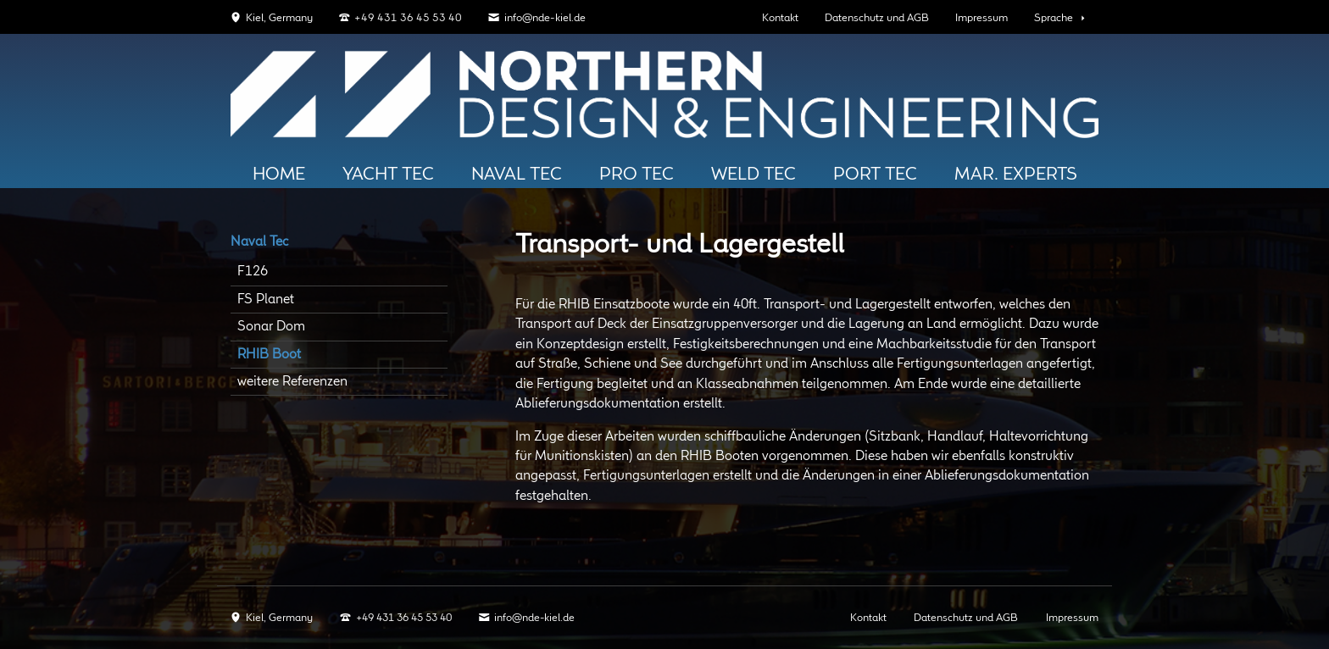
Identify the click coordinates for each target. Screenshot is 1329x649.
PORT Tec (875, 174)
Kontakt (780, 18)
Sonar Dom (271, 326)
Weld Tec (753, 174)
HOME (279, 174)
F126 (252, 271)
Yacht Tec (388, 174)
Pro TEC (636, 174)
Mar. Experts (1015, 174)
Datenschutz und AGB (877, 18)
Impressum (981, 18)
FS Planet (265, 299)
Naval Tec (516, 174)
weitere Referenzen (292, 381)
